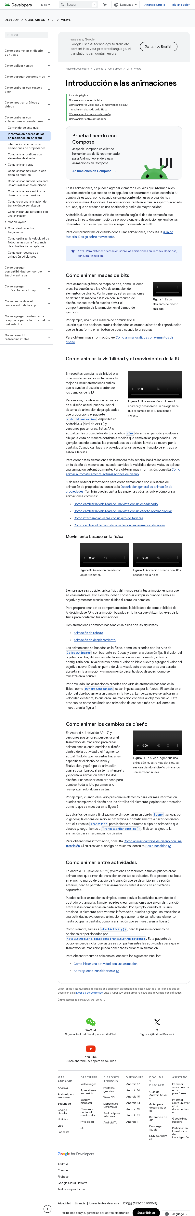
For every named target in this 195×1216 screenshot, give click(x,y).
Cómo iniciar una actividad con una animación (105, 964)
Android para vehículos (111, 1114)
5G (82, 1128)
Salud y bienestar (86, 1101)
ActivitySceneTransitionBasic (94, 971)
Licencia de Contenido (89, 992)
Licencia (80, 1203)
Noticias (63, 1119)
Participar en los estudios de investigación (180, 1132)
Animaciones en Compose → (94, 171)
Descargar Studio (155, 1128)
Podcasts (63, 1132)
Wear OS (109, 1097)
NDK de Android (158, 1137)
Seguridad (64, 1103)
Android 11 (132, 1121)
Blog (60, 1125)
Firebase (63, 1176)
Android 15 (133, 1096)
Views (66, 20)
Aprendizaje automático (88, 1091)
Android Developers (77, 68)
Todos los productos (71, 1189)
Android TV (110, 1122)
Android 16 (133, 1090)
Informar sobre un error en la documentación (180, 1106)
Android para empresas (66, 1095)
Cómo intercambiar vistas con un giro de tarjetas (108, 518)
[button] (23, 53)
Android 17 (133, 1084)
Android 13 (133, 1109)
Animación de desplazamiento (95, 640)
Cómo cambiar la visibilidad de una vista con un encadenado (116, 504)
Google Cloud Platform (72, 1183)
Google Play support (179, 1120)
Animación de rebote (88, 633)
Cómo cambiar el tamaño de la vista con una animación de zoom (119, 525)
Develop (12, 20)
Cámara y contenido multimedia (88, 1112)
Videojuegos (88, 1084)
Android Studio (154, 4)
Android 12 (133, 1115)
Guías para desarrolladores (157, 1107)
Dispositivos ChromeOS (110, 1105)
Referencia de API (158, 1118)
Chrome (63, 1170)
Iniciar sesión (181, 4)
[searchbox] (26, 35)
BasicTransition (156, 846)
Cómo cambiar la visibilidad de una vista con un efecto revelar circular (123, 511)
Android (63, 1088)
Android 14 (133, 1103)
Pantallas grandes (108, 1089)
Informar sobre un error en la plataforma (180, 1088)
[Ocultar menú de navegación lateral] (47, 1209)
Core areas (35, 20)
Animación (96, 256)
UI (53, 20)
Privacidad (87, 1121)
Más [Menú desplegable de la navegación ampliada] (44, 4)
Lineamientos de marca (104, 1203)
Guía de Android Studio (158, 1095)
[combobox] (78, 4)
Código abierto (62, 1111)
